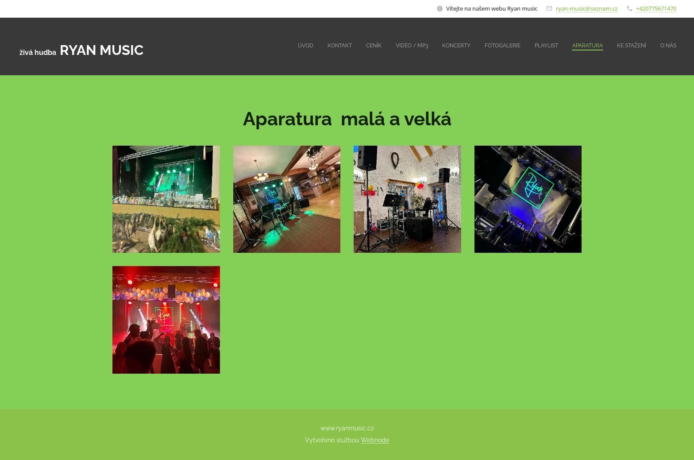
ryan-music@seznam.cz (586, 8)
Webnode (375, 440)
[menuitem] (551, 46)
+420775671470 (656, 8)
